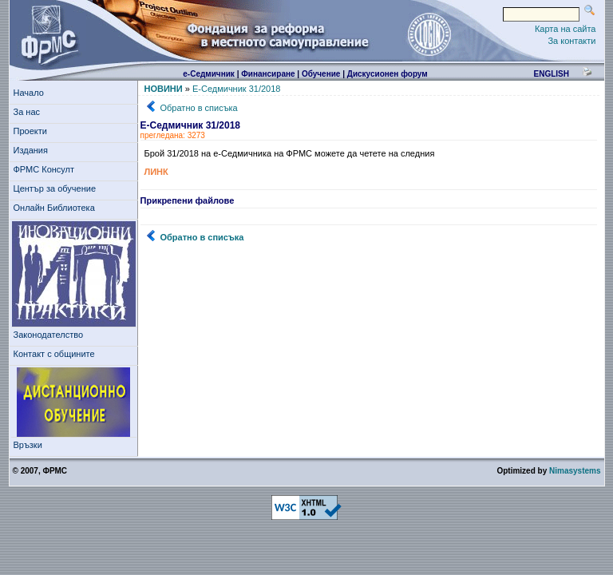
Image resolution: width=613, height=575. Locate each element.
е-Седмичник (209, 73)
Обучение (321, 73)
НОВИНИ (163, 88)
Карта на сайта (565, 29)
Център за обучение (57, 188)
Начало (29, 92)
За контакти (571, 41)
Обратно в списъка (199, 108)
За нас (29, 112)
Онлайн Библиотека (54, 207)
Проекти (33, 131)
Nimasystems (574, 470)
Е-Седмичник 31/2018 (236, 88)
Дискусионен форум (387, 73)
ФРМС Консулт (47, 169)
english (550, 73)
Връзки (30, 445)
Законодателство (49, 334)
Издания (33, 150)
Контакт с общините (54, 354)
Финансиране (268, 73)
